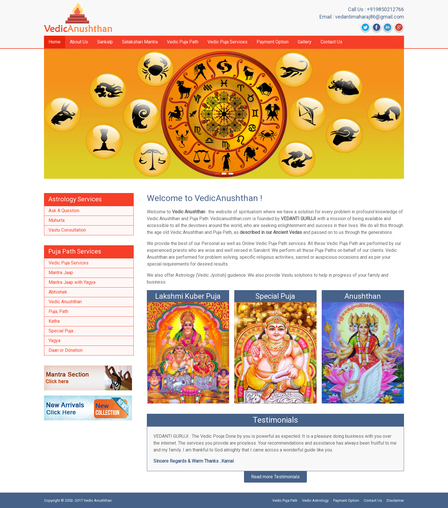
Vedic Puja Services (227, 42)
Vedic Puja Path (182, 42)
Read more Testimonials (275, 476)
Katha (54, 321)
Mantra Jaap (61, 272)
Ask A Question (64, 210)
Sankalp (105, 42)
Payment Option (273, 42)
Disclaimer (395, 500)
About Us (79, 42)
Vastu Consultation (67, 230)
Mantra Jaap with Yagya (72, 282)
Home (55, 42)
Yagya (54, 340)
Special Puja (61, 331)
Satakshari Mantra (140, 42)
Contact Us (331, 42)
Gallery (304, 42)
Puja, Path (58, 311)
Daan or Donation (66, 350)
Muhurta (57, 220)
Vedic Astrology (315, 500)
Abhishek (58, 292)
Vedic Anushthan (65, 301)
